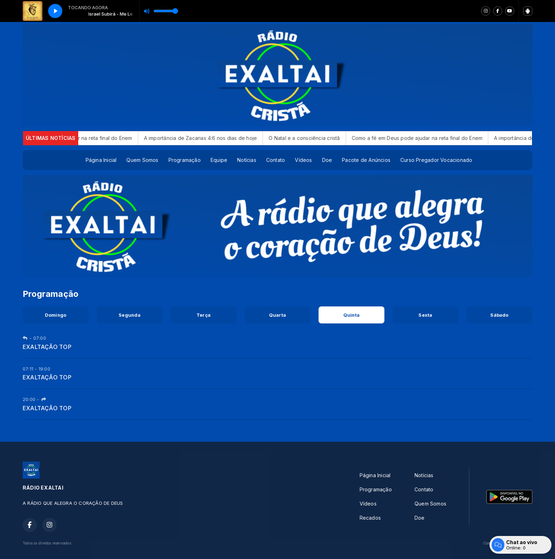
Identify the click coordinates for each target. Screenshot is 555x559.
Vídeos (303, 160)
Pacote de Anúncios (366, 160)
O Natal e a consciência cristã (312, 138)
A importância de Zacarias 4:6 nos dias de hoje (208, 138)
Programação (184, 160)
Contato (275, 160)
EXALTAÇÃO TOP (47, 346)
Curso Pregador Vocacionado (436, 160)
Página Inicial (101, 160)
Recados (370, 518)
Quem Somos (142, 160)
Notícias (246, 160)
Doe (327, 160)
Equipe (219, 160)
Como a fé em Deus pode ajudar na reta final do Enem (425, 138)
